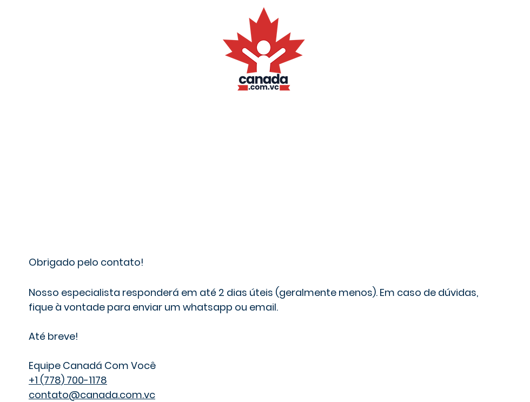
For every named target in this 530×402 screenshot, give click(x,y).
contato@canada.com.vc (92, 394)
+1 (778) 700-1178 (68, 380)
